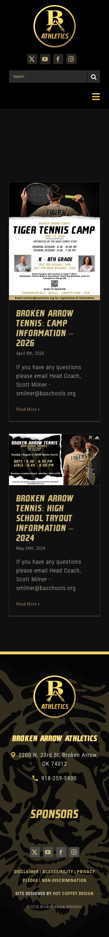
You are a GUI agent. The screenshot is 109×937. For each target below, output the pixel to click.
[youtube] (45, 59)
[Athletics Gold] (54, 7)
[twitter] (32, 59)
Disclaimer (26, 871)
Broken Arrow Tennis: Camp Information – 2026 (45, 328)
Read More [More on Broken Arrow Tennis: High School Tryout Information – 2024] (26, 604)
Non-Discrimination (64, 880)
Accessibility (58, 871)
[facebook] (58, 59)
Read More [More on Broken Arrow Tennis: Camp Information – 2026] (26, 409)
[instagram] (71, 59)
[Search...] (48, 76)
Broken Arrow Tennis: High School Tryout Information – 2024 (45, 518)
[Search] (93, 76)
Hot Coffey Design (73, 893)
